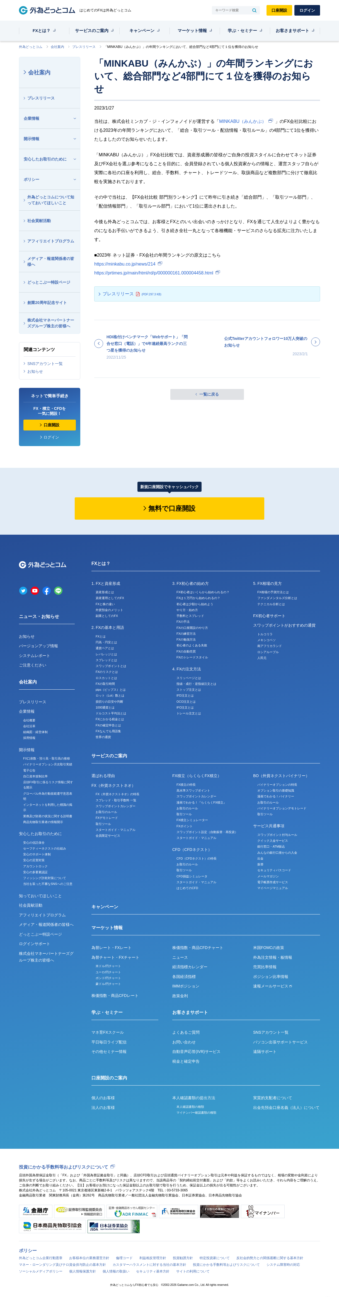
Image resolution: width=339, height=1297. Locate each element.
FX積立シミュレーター (192, 820)
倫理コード (124, 1258)
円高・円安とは (106, 642)
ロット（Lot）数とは (110, 695)
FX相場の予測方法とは (273, 592)
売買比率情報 (265, 967)
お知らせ (35, 371)
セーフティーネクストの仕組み (44, 848)
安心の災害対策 (34, 860)
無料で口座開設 (171, 508)
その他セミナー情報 (109, 1051)
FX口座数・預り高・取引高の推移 (46, 758)
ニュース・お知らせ (39, 616)
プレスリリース (84, 47)
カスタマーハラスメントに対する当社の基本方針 (149, 1265)
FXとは (101, 636)
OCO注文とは (186, 701)
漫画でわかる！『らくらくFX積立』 (201, 802)
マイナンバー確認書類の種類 (196, 1112)
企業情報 (31, 118)
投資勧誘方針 (183, 1258)
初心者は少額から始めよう (194, 604)
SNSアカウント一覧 (45, 363)
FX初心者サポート (269, 616)
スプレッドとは (106, 660)
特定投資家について (215, 1258)
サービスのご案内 (91, 30)
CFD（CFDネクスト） (192, 849)
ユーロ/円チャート (108, 972)
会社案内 (57, 47)
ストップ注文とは (188, 689)
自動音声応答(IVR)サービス (196, 1051)
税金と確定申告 (186, 1061)
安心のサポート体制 (37, 854)
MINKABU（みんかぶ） (242, 121)
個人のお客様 (103, 1098)
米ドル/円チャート (108, 966)
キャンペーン (141, 30)
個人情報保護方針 (82, 1271)
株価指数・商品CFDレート (115, 995)
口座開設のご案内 (109, 1077)
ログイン (307, 10)
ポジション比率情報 (270, 976)
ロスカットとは (106, 678)
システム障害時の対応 (283, 1265)
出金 (260, 858)
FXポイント (184, 826)
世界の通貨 (103, 737)
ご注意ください (32, 665)
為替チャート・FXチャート (115, 957)
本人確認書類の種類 (190, 1106)
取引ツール (103, 824)
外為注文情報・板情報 (272, 957)
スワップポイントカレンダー (115, 806)
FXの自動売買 (186, 651)
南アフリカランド (269, 646)
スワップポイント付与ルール (277, 834)
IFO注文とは (185, 707)
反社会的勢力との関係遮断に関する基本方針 (269, 1258)
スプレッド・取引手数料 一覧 (116, 800)
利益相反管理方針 (152, 1258)
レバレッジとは (106, 654)
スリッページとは (188, 678)
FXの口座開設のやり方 (192, 627)
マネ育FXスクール (107, 1032)
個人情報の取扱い (116, 1271)
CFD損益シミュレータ (191, 876)
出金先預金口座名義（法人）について (286, 1107)
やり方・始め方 (187, 610)
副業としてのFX (107, 615)
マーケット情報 (192, 30)
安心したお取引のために (45, 159)
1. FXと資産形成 (105, 583)
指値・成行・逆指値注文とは (196, 683)
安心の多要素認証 (35, 872)
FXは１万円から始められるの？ (198, 598)
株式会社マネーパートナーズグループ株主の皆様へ (50, 323)
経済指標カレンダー (189, 967)
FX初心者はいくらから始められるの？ (202, 592)
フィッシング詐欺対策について (44, 878)
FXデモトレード (107, 817)
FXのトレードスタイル (192, 657)
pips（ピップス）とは (111, 689)
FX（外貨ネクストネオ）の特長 (117, 794)
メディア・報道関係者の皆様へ (50, 261)
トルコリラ (265, 634)
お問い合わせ (184, 1042)
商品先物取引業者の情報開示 (43, 822)
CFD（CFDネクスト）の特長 (196, 858)
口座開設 (279, 10)
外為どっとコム (30, 47)
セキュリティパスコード (274, 870)
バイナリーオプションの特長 (277, 784)
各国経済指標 (184, 976)
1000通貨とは (105, 707)
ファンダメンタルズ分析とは (277, 598)
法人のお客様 (103, 1107)
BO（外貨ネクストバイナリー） (281, 775)
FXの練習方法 (186, 633)
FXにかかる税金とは (110, 719)
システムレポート (34, 655)
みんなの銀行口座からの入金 (277, 852)
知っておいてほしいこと (40, 896)
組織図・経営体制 (35, 732)
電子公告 (29, 770)
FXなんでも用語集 (108, 731)
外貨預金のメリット (109, 610)
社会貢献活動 (39, 220)
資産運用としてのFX (110, 598)
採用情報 (29, 737)
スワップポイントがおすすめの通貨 (284, 625)
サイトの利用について (193, 1271)
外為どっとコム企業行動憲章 (40, 1258)
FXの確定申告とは (108, 725)
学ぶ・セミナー (242, 30)
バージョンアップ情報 (38, 646)
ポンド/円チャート (108, 978)
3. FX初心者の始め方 (190, 583)
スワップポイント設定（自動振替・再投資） (207, 832)
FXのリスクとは (107, 671)
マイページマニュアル (272, 888)
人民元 (262, 658)
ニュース (180, 957)
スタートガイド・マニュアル (115, 829)
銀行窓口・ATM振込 (271, 846)
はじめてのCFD (187, 888)
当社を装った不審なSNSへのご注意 (47, 883)
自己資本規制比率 (35, 776)
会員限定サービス (108, 835)
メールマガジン (268, 876)
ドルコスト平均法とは (111, 713)
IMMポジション (185, 986)
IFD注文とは (185, 695)
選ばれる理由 (103, 775)
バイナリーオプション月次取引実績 (47, 764)
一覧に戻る (209, 394)
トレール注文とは (188, 713)
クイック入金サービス (272, 840)
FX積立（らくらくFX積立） (196, 775)
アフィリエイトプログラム (50, 241)
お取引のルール (106, 812)
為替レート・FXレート (111, 947)
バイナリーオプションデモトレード (281, 808)
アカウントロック (35, 866)
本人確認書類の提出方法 (193, 1098)
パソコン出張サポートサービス (280, 1042)
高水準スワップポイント (193, 790)
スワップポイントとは (111, 666)
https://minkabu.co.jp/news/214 (125, 264)
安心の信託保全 (34, 842)
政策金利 (180, 996)
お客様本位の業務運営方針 (89, 1258)
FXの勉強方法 (186, 639)
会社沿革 (29, 726)
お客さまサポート (292, 30)
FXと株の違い (105, 604)
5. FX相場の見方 (267, 583)
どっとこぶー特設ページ (48, 282)
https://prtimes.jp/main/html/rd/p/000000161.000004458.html (153, 273)
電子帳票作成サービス (272, 882)
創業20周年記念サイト (47, 302)
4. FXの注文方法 (186, 669)
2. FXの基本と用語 (107, 627)
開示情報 (31, 139)
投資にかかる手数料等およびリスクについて (63, 1167)
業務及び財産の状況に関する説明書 (47, 816)
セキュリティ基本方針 (153, 1271)
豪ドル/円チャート (108, 983)
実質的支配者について (272, 1098)
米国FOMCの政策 (268, 947)
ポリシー (31, 179)
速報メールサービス (272, 986)
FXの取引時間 (105, 683)
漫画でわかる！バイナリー (275, 796)
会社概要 (29, 720)
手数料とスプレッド (190, 615)
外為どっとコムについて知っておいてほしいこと (50, 200)
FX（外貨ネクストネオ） (113, 785)
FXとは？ (41, 30)
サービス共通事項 (268, 826)
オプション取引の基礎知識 (275, 790)
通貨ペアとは (105, 648)
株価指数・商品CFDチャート (197, 947)
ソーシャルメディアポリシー (40, 1271)
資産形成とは (105, 592)
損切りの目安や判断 (109, 701)
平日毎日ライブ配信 (109, 1042)
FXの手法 (183, 621)
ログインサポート (34, 943)
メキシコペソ (266, 640)
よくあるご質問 (186, 1032)
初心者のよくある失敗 (191, 645)
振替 (260, 864)
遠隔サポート (265, 1051)
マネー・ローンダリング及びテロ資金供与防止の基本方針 (62, 1265)
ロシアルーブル (268, 652)
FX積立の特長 (186, 784)
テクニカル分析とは (271, 604)
